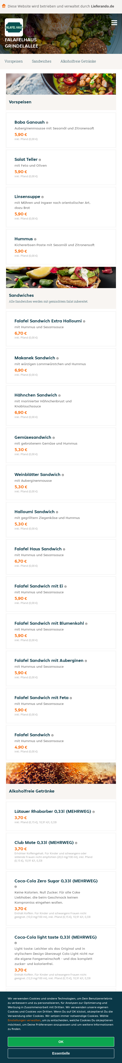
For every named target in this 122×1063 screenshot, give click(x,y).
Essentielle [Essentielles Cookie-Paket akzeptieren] (61, 1053)
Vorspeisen (14, 61)
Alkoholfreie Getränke (78, 61)
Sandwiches (41, 61)
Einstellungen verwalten (24, 1020)
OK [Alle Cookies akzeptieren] (61, 1042)
